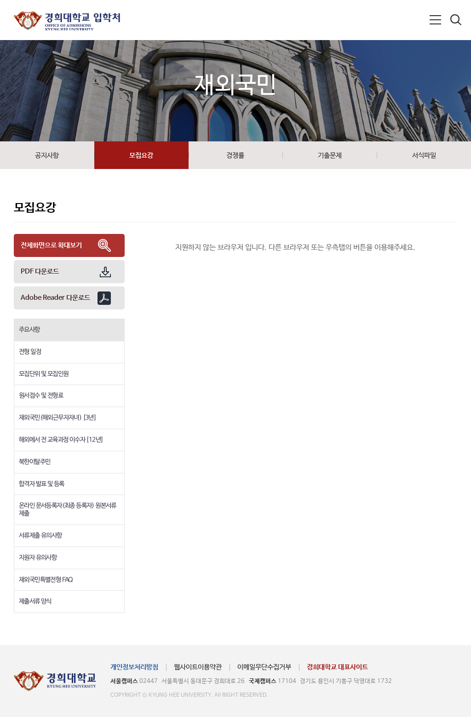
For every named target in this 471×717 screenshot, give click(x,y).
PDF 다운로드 (40, 271)
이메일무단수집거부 (264, 667)
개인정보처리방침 (134, 667)
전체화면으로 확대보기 (51, 245)
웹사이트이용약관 (198, 667)
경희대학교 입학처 (67, 21)
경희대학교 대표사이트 (337, 667)
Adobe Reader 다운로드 (55, 298)
